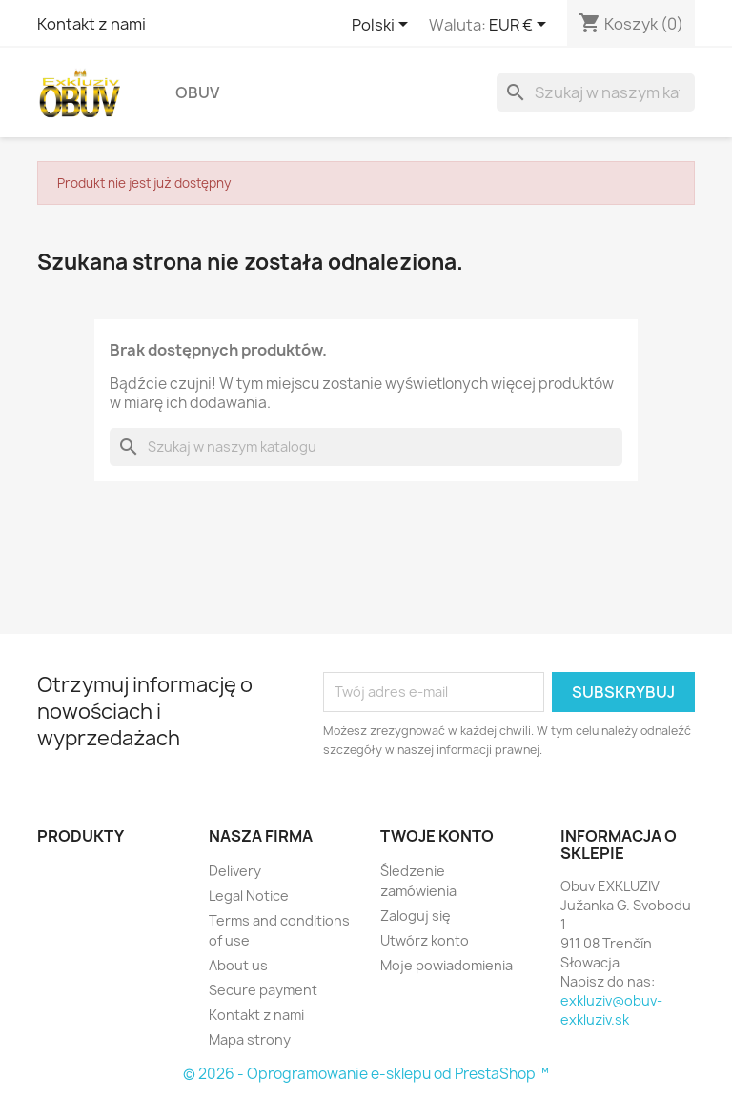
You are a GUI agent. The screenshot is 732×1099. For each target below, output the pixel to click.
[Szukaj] (596, 92)
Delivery (235, 871)
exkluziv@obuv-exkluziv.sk (611, 1009)
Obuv (197, 92)
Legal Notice (249, 895)
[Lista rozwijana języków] (383, 25)
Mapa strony (250, 1039)
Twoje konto (437, 835)
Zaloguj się (415, 915)
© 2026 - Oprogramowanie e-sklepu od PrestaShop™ (366, 1074)
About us (238, 965)
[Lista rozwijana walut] (521, 25)
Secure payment (263, 990)
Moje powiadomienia (446, 965)
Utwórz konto (424, 940)
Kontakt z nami (91, 23)
